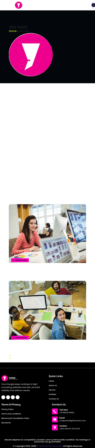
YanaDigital (20, 260)
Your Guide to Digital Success (28, 182)
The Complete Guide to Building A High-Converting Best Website (47, 347)
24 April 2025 (19, 88)
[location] (55, 427)
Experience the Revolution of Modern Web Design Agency (43, 123)
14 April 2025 (19, 179)
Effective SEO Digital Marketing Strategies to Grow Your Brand (43, 272)
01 (10, 355)
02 (10, 358)
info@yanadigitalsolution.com (72, 420)
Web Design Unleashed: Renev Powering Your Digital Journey (46, 167)
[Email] (55, 419)
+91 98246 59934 (66, 412)
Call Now (63, 410)
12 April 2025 (19, 267)
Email (62, 418)
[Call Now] (55, 411)
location (63, 426)
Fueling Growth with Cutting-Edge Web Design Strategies (44, 137)
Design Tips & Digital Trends (27, 196)
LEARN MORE (19, 93)
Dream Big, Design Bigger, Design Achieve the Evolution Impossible (42, 107)
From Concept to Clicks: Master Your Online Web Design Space (47, 152)
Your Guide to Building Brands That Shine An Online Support (45, 90)
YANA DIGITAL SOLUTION (69, 428)
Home (13, 31)
